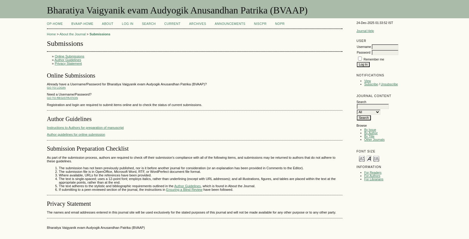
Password (364, 52)
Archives (197, 23)
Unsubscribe (389, 84)
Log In (127, 23)
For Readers (373, 172)
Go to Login (56, 87)
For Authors (372, 176)
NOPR (280, 23)
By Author (371, 133)
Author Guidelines (67, 60)
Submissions (99, 34)
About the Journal (73, 34)
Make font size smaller (362, 158)
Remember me (374, 59)
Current (172, 23)
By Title (369, 136)
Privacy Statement (68, 63)
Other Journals (374, 139)
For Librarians (373, 179)
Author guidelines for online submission (76, 134)
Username (364, 47)
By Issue (370, 129)
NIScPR (260, 23)
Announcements (230, 23)
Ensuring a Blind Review (184, 189)
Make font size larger (376, 158)
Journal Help (365, 31)
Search (149, 23)
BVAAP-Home (82, 23)
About (107, 23)
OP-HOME (55, 23)
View (367, 81)
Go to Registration (62, 97)
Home (51, 34)
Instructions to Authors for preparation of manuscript (85, 127)
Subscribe (371, 84)
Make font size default (369, 158)
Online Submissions (69, 56)
